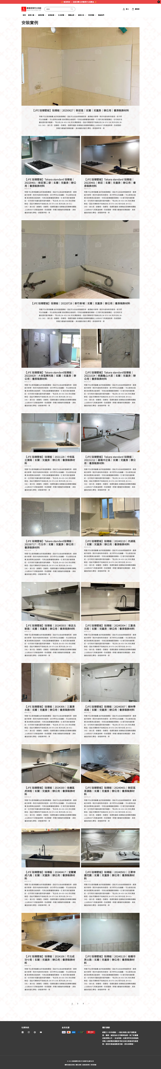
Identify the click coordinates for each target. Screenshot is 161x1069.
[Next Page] (89, 1003)
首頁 (24, 15)
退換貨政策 (86, 1065)
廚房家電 (41, 15)
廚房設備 (51, 15)
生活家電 (61, 15)
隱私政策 (78, 1065)
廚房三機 (31, 15)
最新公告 (81, 15)
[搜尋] (72, 9)
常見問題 (91, 15)
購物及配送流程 (70, 1065)
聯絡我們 (101, 15)
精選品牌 (71, 15)
